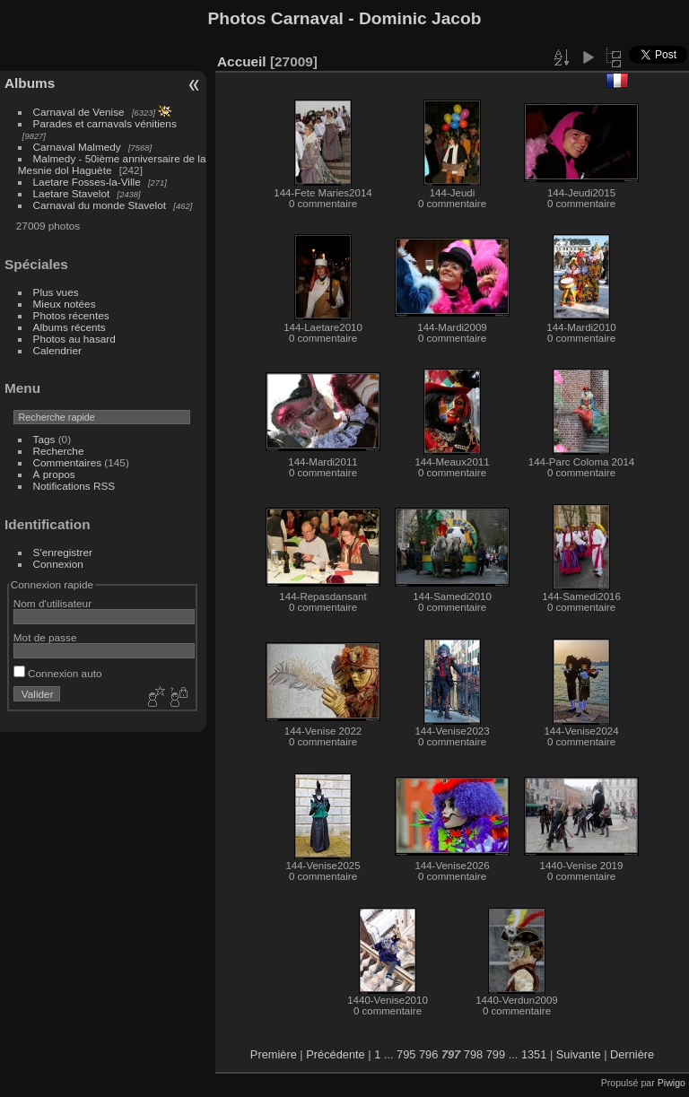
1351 (533, 1054)
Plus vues (56, 292)
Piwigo (671, 1082)
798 (473, 1054)
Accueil (241, 61)
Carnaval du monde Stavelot (99, 205)
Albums (29, 83)
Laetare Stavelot (71, 193)
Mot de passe (45, 637)
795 (406, 1054)
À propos (54, 474)
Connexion (58, 564)
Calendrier (57, 350)
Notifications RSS (74, 486)
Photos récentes (71, 315)
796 (428, 1054)
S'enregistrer (62, 552)
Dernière (632, 1054)
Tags (44, 439)
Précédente (335, 1054)
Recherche (58, 451)
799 (495, 1054)
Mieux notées (64, 303)
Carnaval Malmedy (77, 146)
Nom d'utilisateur (52, 603)
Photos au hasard (74, 338)
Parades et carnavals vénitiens (105, 123)
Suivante (578, 1054)
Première (273, 1054)
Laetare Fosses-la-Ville (87, 181)
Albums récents (69, 327)
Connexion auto (57, 673)
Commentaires (67, 462)
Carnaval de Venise (79, 112)
